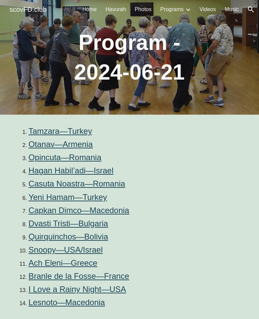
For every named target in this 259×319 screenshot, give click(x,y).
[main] (129, 57)
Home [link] (89, 9)
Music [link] (232, 9)
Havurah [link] (116, 9)
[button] (251, 9)
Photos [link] (143, 9)
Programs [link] (171, 9)
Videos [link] (208, 9)
